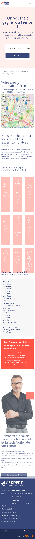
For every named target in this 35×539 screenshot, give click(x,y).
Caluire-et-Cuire (9, 303)
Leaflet (6, 136)
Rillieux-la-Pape (9, 315)
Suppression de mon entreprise (11, 519)
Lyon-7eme (7, 294)
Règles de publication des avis (11, 515)
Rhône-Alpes (6, 74)
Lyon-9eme (7, 296)
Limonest (6, 313)
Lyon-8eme (7, 323)
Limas (5, 330)
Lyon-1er (6, 325)
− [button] (4, 108)
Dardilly (6, 306)
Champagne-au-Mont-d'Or (13, 335)
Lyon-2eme (7, 299)
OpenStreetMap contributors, (21, 136)
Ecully (5, 318)
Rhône (14, 74)
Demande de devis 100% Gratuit (23, 503)
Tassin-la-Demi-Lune (10, 308)
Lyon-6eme (7, 289)
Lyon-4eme (7, 301)
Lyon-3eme (7, 291)
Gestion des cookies (8, 522)
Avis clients (15, 500)
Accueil (5, 71)
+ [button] (4, 105)
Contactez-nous (6, 494)
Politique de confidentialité (10, 512)
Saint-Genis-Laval (9, 328)
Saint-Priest (7, 337)
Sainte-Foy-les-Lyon (10, 332)
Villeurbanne (7, 287)
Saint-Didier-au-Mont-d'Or (12, 311)
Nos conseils (16, 497)
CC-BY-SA (30, 136)
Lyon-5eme (7, 320)
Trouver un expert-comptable (17, 71)
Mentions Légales (7, 509)
